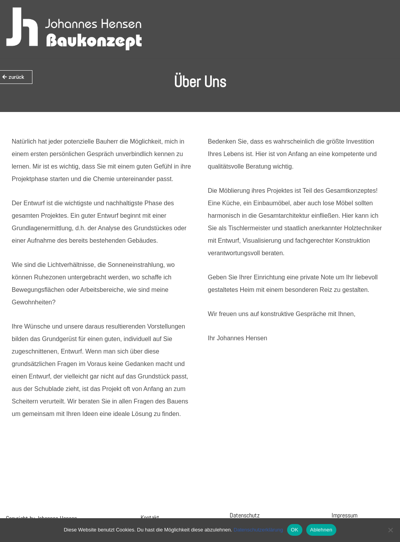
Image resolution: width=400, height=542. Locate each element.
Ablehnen (321, 530)
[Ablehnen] (390, 530)
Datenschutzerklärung (258, 530)
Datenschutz (245, 515)
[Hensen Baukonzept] (74, 29)
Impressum (344, 515)
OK (294, 530)
